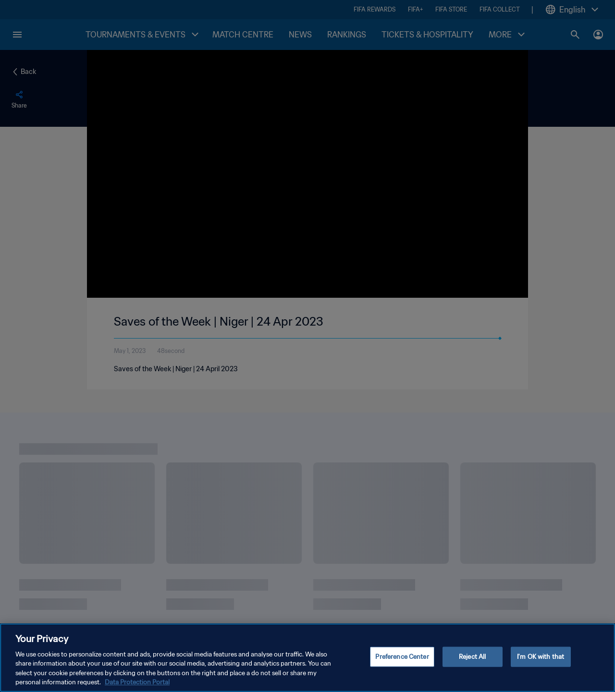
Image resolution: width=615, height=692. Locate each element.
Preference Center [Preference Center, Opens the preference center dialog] (402, 658)
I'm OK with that (540, 658)
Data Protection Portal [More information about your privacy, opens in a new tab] (137, 684)
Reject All (472, 658)
